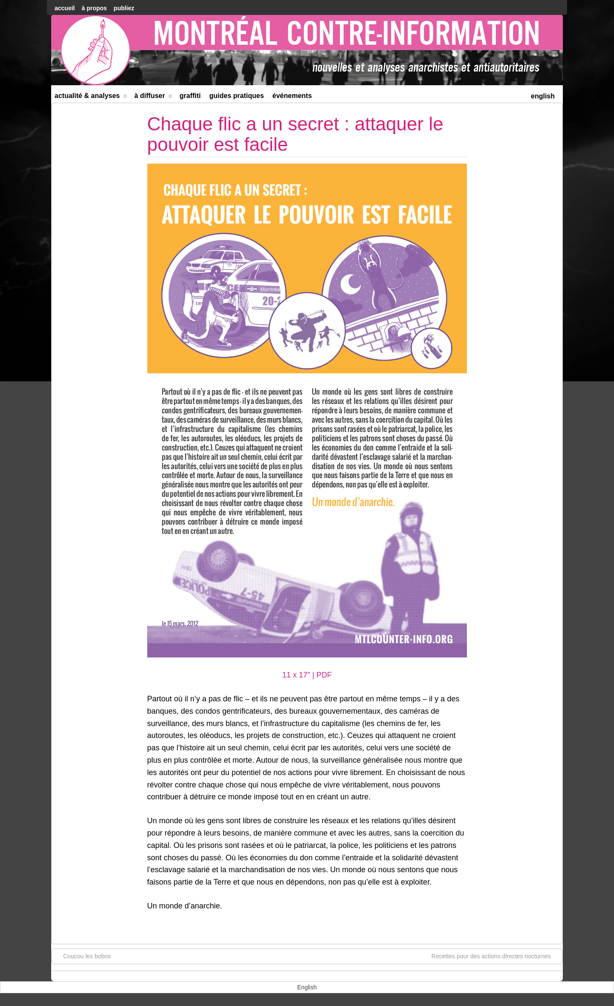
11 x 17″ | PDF (307, 675)
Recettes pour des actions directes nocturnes (495, 956)
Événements (292, 95)
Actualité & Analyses (91, 97)
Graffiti (190, 95)
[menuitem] (542, 95)
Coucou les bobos (83, 956)
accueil (65, 8)
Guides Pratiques (236, 95)
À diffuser (153, 97)
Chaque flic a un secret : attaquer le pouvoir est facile (295, 134)
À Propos (94, 8)
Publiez (124, 8)
